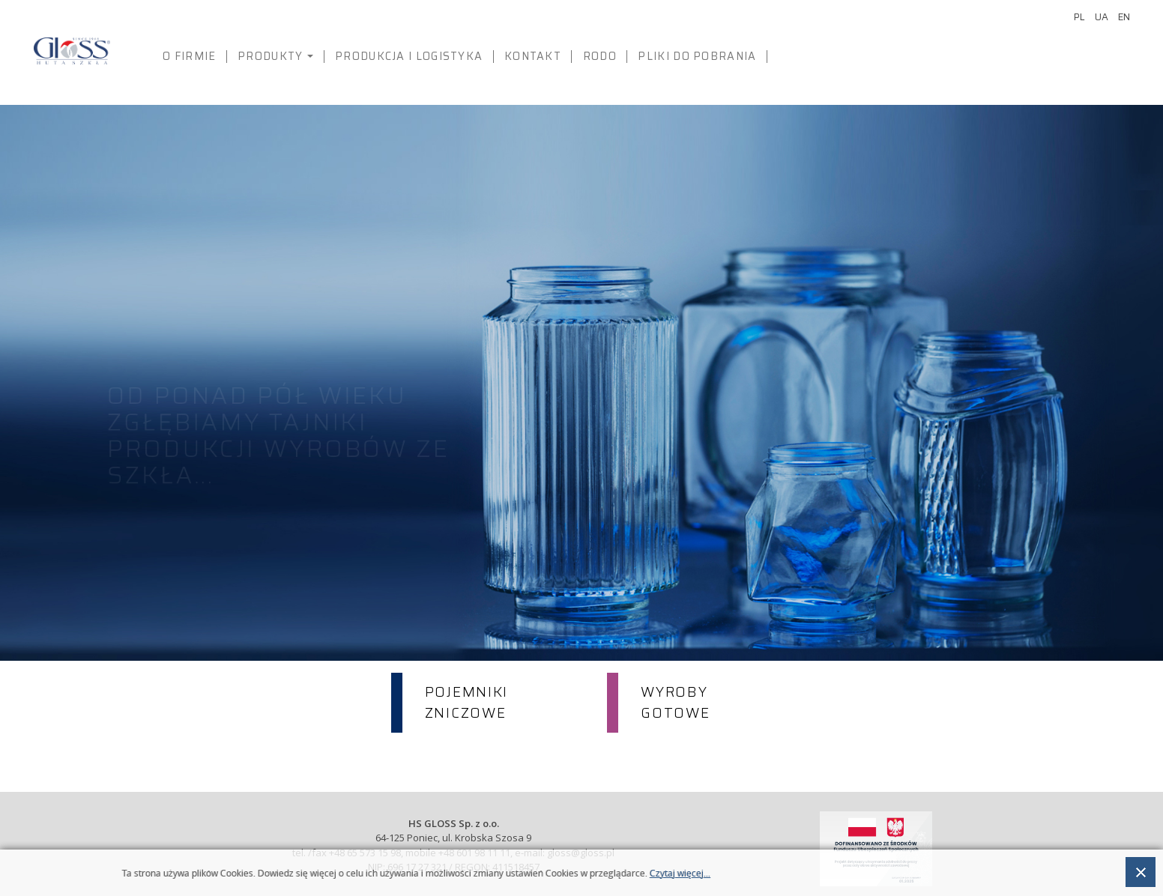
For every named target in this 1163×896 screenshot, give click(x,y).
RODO (600, 56)
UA (1103, 17)
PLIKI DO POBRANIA (697, 56)
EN (1124, 17)
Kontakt (532, 56)
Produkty (279, 60)
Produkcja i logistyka (409, 56)
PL (1080, 17)
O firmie (189, 56)
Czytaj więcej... (680, 873)
